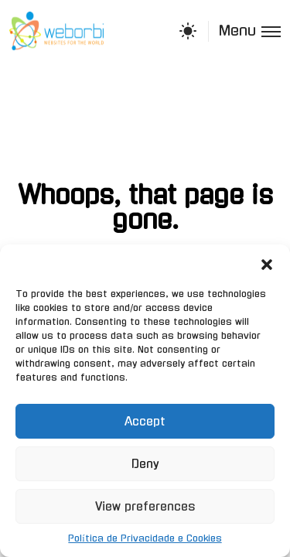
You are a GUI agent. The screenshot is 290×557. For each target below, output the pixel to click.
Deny (145, 464)
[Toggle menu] (244, 31)
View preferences (145, 506)
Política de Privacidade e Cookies (144, 538)
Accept (145, 421)
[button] (267, 264)
